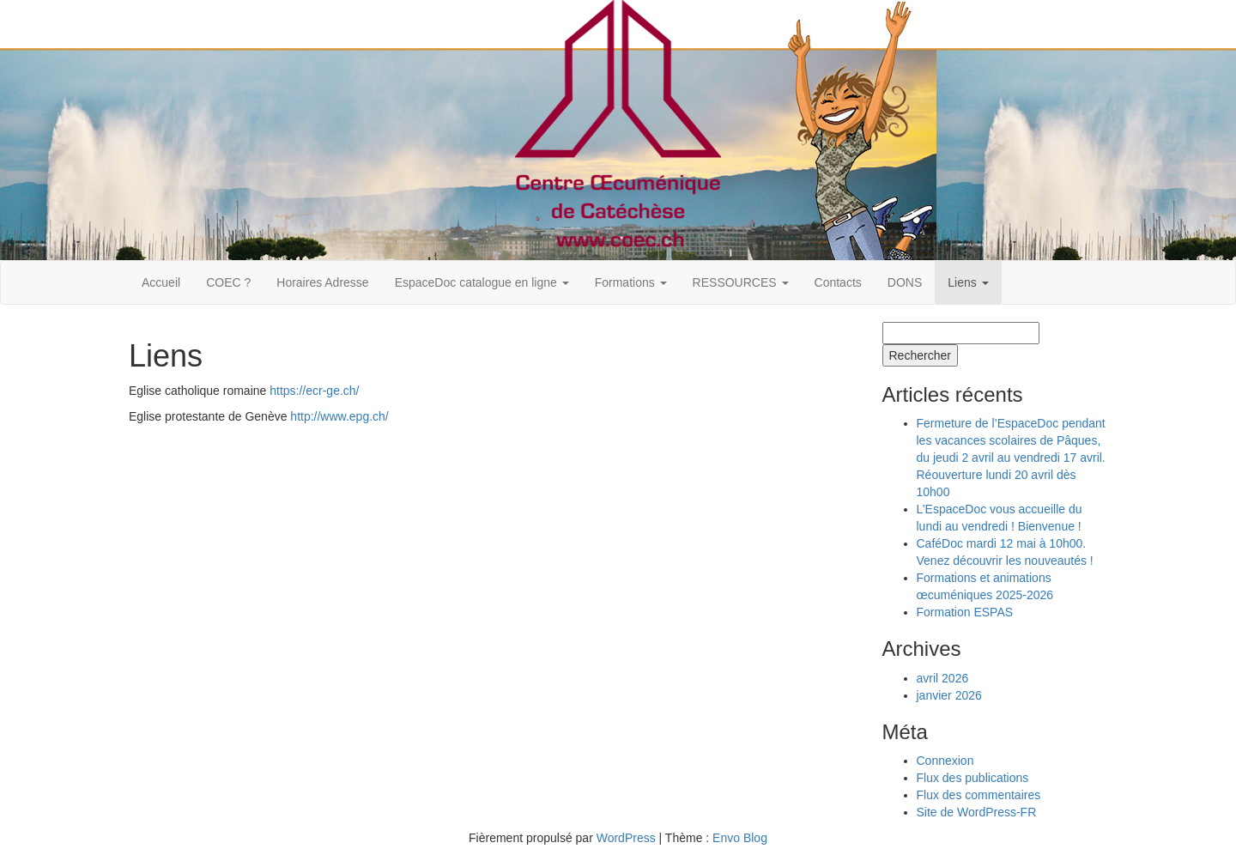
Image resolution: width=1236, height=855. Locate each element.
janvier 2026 (949, 695)
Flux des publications (973, 778)
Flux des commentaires (979, 795)
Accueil (161, 282)
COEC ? (228, 282)
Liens (968, 282)
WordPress (626, 838)
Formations (631, 282)
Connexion (945, 760)
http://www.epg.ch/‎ (339, 416)
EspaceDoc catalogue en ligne (482, 282)
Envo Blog (739, 838)
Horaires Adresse (322, 282)
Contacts (838, 282)
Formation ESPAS (965, 612)
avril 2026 (943, 678)
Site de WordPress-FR (977, 812)
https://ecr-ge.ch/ (314, 390)
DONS (905, 282)
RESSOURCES (741, 282)
